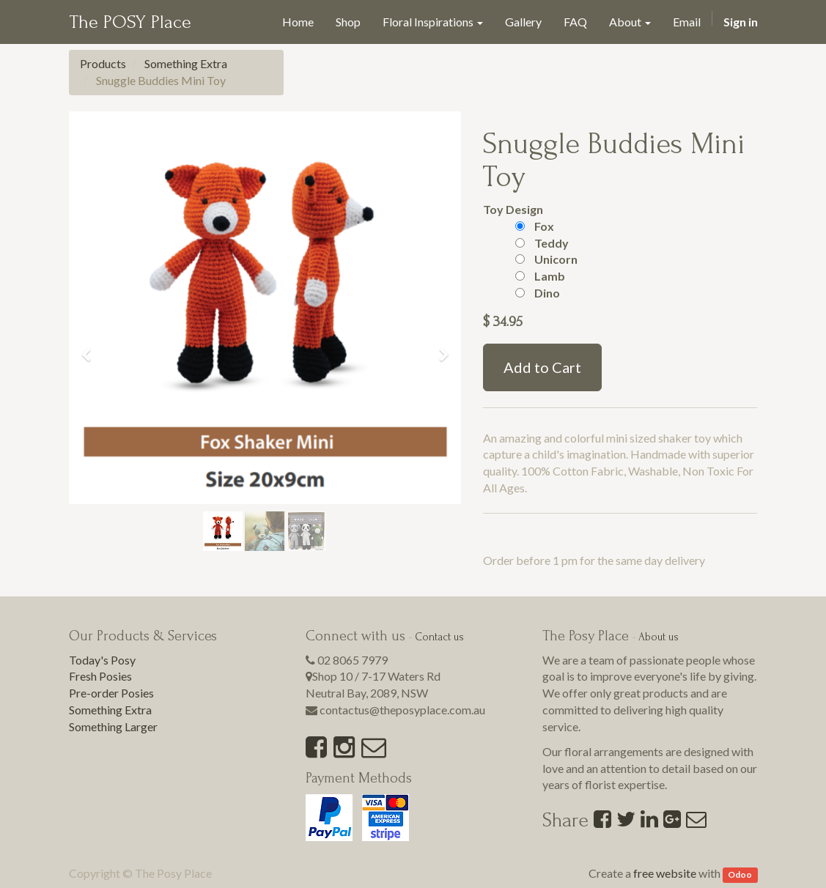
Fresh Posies (100, 676)
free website (664, 873)
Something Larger (113, 726)
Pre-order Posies (111, 693)
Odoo (740, 874)
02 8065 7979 (352, 660)
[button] (91, 348)
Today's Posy (102, 660)
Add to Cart (542, 367)
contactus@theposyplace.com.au (402, 710)
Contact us (439, 637)
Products (103, 63)
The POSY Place (130, 22)
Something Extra (185, 63)
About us (658, 637)
